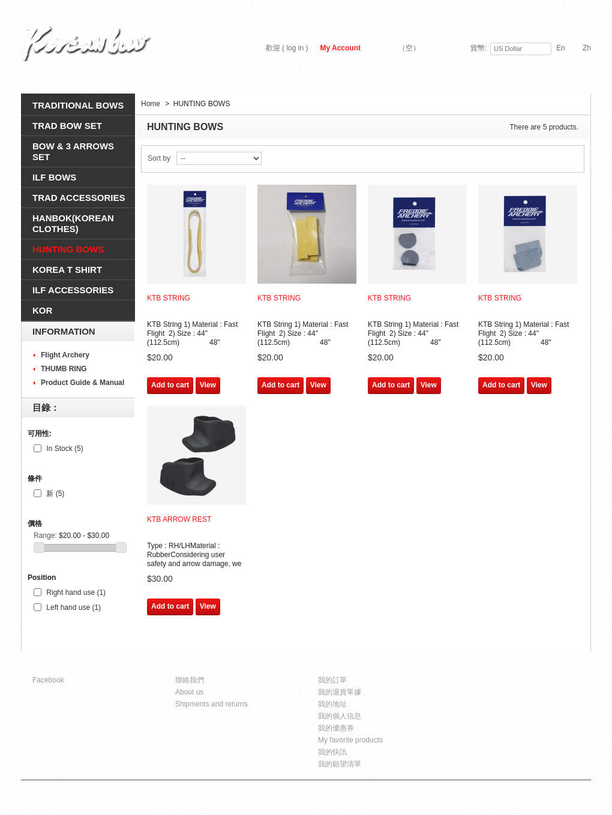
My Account (340, 48)
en (560, 48)
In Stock (64, 448)
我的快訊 (332, 752)
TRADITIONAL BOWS (78, 105)
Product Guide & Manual (82, 382)
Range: (45, 535)
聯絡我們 (189, 680)
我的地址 (332, 704)
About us (189, 692)
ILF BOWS (54, 177)
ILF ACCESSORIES (72, 290)
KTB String (168, 298)
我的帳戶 (336, 666)
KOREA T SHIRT (67, 269)
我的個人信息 (339, 716)
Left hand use (73, 607)
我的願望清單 (339, 764)
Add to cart (170, 385)
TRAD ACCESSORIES (78, 198)
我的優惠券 (336, 728)
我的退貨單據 (339, 692)
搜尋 (576, 81)
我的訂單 (332, 680)
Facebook (48, 680)
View (208, 385)
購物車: (396, 48)
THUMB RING (64, 369)
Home (150, 104)
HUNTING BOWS (68, 249)
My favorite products (350, 740)
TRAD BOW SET (67, 126)
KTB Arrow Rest (179, 519)
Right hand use (76, 592)
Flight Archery (65, 355)
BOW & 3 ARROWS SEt (73, 151)
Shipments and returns (211, 704)
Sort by (159, 158)
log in (295, 48)
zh (587, 48)
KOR (42, 310)
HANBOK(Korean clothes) (73, 223)
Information (63, 331)
